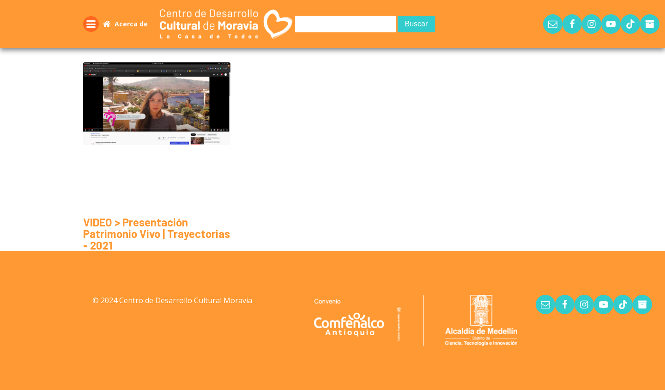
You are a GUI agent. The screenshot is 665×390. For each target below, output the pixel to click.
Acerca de (131, 23)
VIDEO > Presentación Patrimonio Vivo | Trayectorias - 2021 (156, 233)
